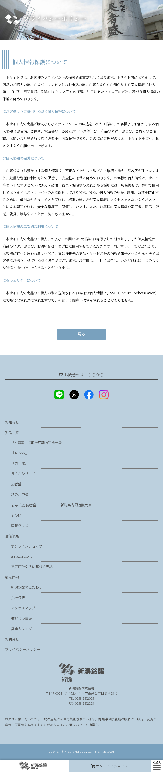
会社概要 (18, 597)
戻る (81, 334)
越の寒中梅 (19, 494)
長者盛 (16, 483)
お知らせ (12, 422)
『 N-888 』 (20, 452)
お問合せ (12, 639)
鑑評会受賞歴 (21, 618)
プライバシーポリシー (22, 649)
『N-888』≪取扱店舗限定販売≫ (36, 442)
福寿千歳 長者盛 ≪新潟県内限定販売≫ (51, 504)
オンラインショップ (26, 546)
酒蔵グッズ (19, 525)
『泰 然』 (32, 463)
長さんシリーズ (23, 473)
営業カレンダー (23, 628)
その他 (16, 515)
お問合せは (81, 375)
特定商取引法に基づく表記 (32, 566)
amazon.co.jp (22, 556)
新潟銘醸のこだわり (26, 587)
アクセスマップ (23, 607)
